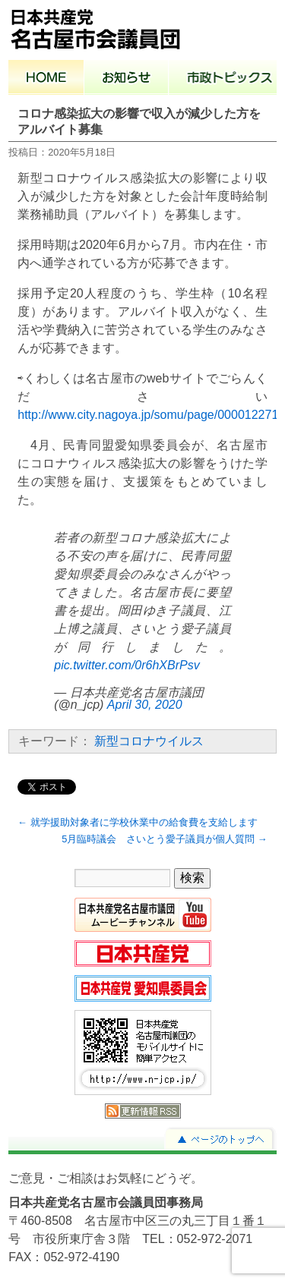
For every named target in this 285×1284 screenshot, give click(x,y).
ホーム (46, 79)
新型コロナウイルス (149, 741)
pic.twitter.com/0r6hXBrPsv (126, 665)
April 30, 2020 (144, 704)
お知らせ (126, 79)
